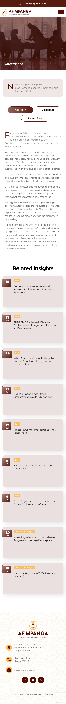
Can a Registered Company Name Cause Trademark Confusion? (34, 503)
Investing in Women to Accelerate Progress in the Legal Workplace (34, 539)
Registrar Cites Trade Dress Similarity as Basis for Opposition (33, 395)
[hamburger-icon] (61, 12)
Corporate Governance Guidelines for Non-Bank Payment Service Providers (34, 289)
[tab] (20, 109)
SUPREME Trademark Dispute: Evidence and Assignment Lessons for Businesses (35, 325)
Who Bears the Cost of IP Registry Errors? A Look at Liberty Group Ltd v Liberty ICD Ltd (35, 361)
